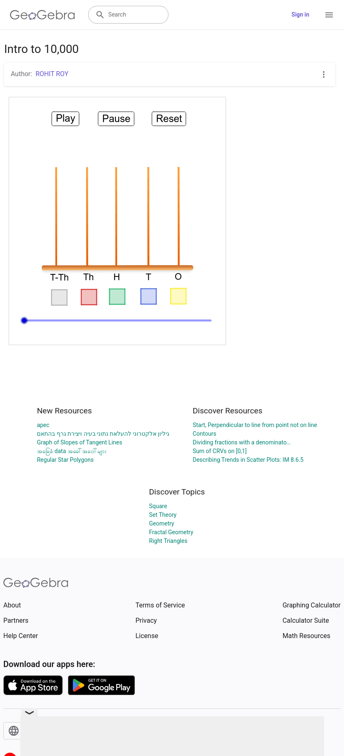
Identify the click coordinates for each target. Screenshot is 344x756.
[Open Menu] (329, 15)
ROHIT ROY (52, 74)
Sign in (300, 14)
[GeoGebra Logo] (42, 15)
